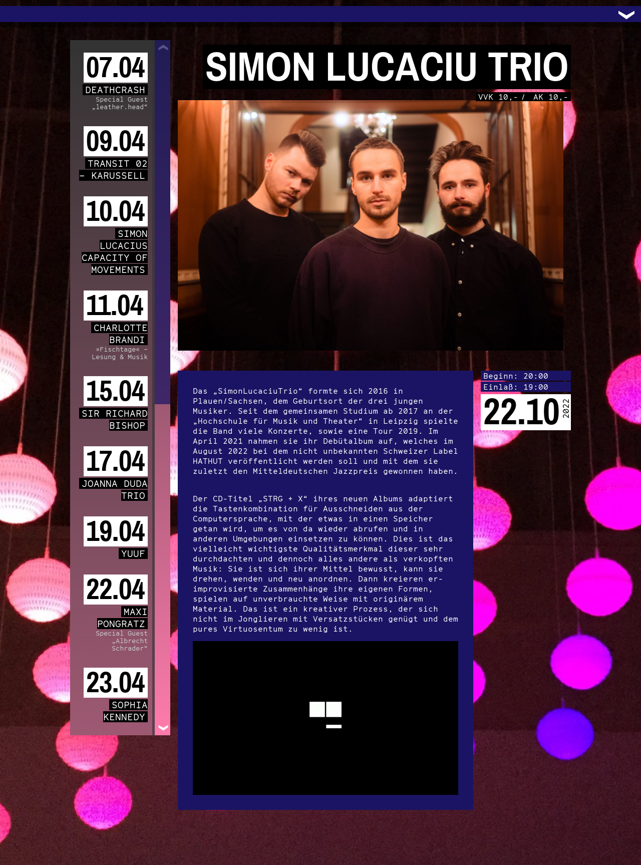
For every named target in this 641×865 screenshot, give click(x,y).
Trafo (20, 14)
